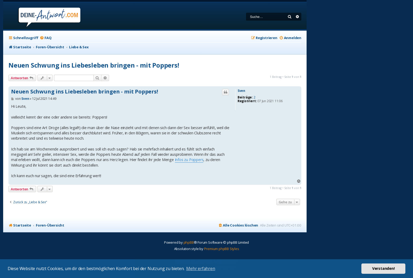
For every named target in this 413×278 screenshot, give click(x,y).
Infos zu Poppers (189, 159)
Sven (241, 91)
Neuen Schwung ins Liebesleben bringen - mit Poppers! (93, 65)
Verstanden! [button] (383, 268)
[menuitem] (45, 38)
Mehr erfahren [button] (200, 268)
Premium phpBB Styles (221, 248)
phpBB (189, 242)
